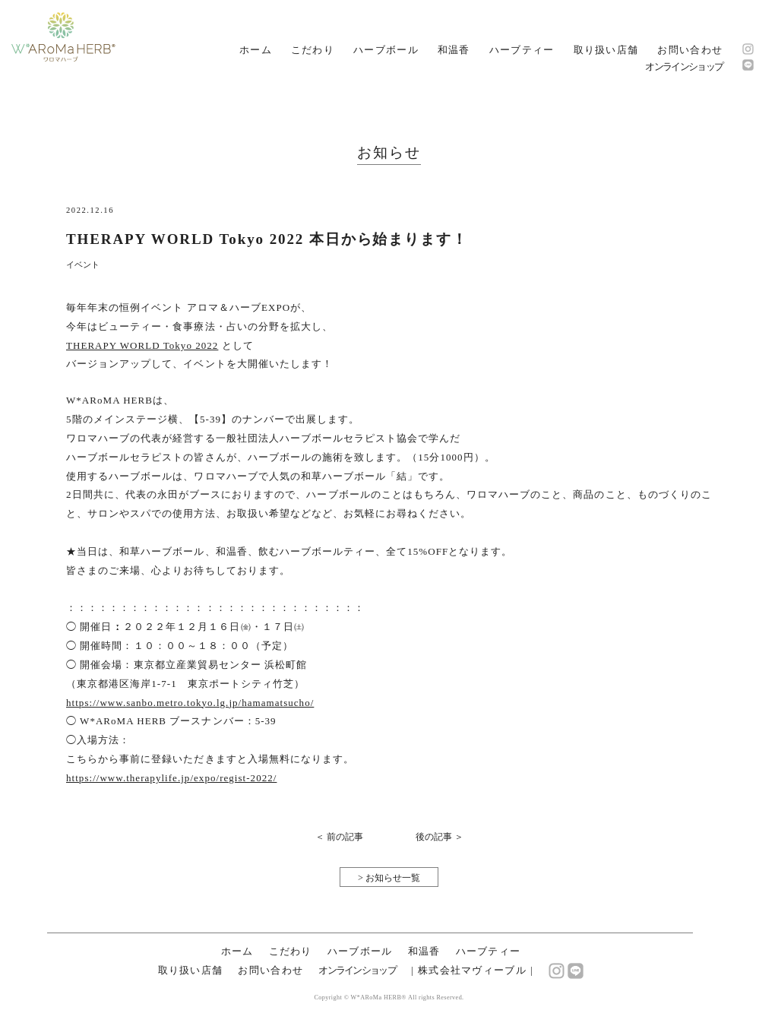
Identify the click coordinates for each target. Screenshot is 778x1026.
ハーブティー (522, 49)
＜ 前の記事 (339, 836)
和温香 (454, 49)
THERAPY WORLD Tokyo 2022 (142, 345)
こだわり (312, 49)
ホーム (255, 49)
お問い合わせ (690, 49)
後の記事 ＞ (439, 836)
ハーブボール (386, 49)
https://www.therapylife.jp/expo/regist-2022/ (171, 778)
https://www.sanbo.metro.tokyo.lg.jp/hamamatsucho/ (190, 702)
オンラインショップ (684, 66)
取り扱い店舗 (606, 49)
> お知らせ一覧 (389, 877)
